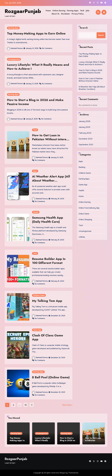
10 (26, 405)
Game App (37, 330)
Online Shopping (85, 219)
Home (48, 10)
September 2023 (86, 144)
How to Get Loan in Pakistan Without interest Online (50, 139)
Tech (82, 10)
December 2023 (85, 139)
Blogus (62, 473)
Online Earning (58, 10)
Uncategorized (14, 59)
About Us (56, 14)
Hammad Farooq (15, 48)
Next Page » (67, 405)
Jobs (87, 10)
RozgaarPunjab (23, 11)
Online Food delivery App (89, 208)
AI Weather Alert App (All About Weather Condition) (51, 180)
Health (35, 212)
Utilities (82, 237)
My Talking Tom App (47, 301)
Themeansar (73, 473)
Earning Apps (72, 10)
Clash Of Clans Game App (47, 337)
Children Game (39, 295)
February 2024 (85, 133)
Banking (82, 167)
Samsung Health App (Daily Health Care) (47, 219)
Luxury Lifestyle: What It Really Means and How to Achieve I (38, 66)
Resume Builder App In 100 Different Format (49, 261)
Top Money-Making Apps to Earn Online (36, 33)
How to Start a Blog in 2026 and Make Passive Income (35, 102)
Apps (35, 171)
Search (84, 27)
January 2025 (84, 127)
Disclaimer (65, 14)
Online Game (84, 214)
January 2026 (84, 121)
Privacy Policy (78, 14)
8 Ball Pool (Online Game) (51, 377)
